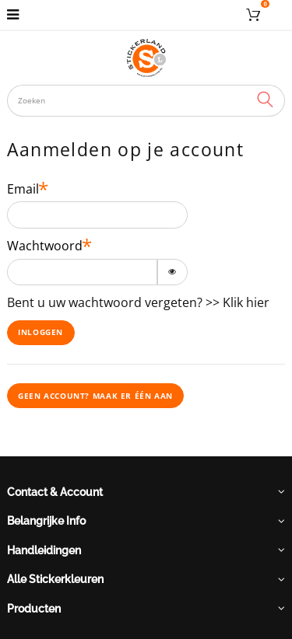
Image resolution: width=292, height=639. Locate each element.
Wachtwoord (45, 246)
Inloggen (40, 331)
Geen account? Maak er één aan (95, 395)
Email (23, 189)
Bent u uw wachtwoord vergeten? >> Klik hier (138, 302)
